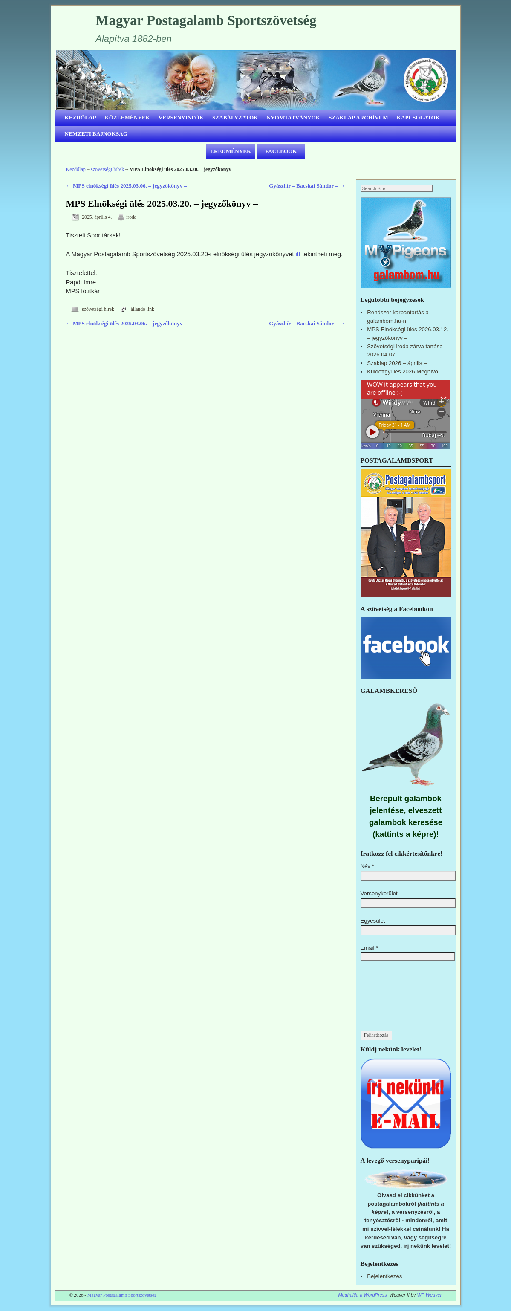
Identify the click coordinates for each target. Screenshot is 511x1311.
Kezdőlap (76, 169)
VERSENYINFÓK (181, 117)
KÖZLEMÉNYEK (127, 117)
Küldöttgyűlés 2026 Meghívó (402, 372)
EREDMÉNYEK (230, 151)
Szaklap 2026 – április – (397, 363)
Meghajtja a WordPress (362, 1295)
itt (298, 254)
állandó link (142, 309)
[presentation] (395, 1000)
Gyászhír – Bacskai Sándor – (307, 185)
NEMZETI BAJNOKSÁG (96, 133)
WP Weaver (429, 1295)
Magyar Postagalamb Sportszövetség (205, 20)
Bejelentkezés (384, 1276)
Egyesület (373, 921)
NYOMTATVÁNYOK (293, 117)
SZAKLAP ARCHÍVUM (358, 117)
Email (369, 948)
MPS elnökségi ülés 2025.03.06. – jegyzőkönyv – (126, 185)
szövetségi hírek (107, 169)
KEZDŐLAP (80, 117)
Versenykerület (379, 894)
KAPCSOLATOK (418, 117)
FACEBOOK (281, 151)
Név (367, 866)
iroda (131, 217)
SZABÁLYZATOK (235, 117)
